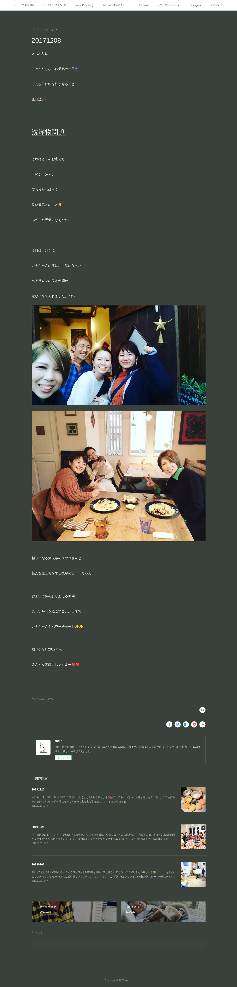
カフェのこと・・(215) (42, 698)
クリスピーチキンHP (54, 5)
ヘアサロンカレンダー (169, 5)
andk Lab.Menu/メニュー (116, 5)
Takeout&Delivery (84, 5)
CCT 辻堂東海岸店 (24, 5)
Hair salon (143, 5)
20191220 (38, 789)
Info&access (216, 5)
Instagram (195, 5)
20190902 (38, 864)
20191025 (38, 827)
